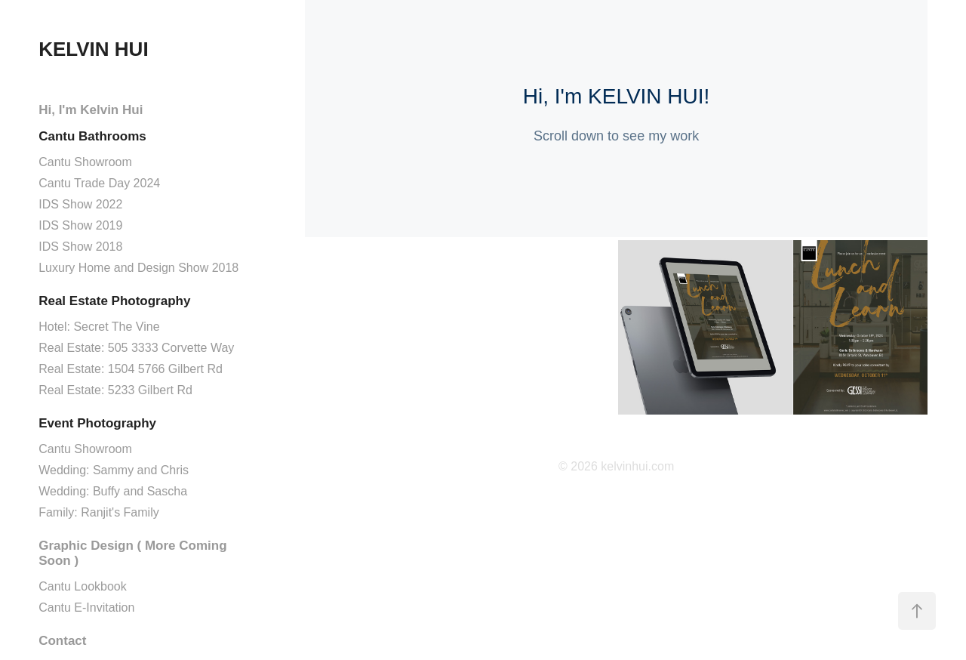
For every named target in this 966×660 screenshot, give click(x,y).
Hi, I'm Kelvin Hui (90, 110)
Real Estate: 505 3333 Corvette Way (136, 347)
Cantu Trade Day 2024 (99, 183)
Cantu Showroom (85, 162)
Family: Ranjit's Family (98, 512)
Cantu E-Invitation (86, 607)
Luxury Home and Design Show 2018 (138, 267)
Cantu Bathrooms (92, 136)
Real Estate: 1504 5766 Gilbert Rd (130, 368)
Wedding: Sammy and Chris (113, 470)
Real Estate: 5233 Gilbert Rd (115, 390)
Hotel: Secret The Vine (98, 326)
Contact (62, 641)
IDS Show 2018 (80, 246)
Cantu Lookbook (82, 586)
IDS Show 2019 (80, 225)
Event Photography (97, 423)
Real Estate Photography (114, 301)
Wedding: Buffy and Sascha (112, 491)
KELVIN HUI (93, 49)
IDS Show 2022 (80, 204)
